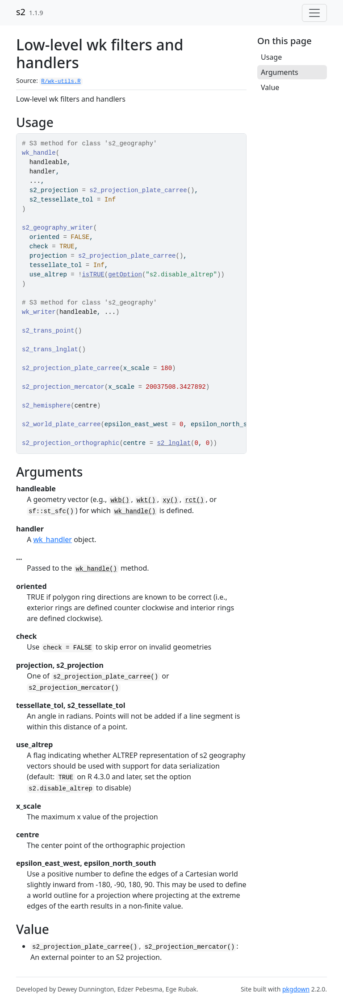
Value (270, 87)
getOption (125, 274)
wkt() (146, 500)
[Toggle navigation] (314, 13)
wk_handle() (134, 511)
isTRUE (93, 274)
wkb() (119, 500)
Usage (271, 57)
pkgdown (296, 989)
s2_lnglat (174, 443)
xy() (170, 500)
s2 (20, 12)
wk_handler (52, 539)
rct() (194, 500)
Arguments (279, 72)
